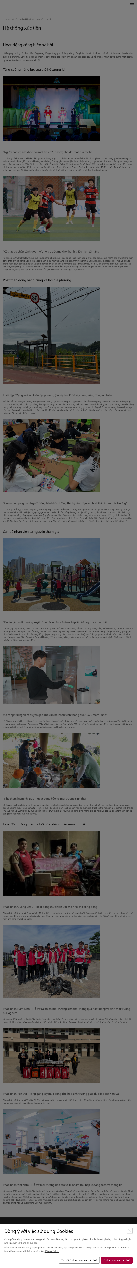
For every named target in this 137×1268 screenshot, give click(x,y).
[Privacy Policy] (52, 1250)
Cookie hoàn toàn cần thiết (116, 1260)
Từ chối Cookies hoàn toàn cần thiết (79, 1260)
